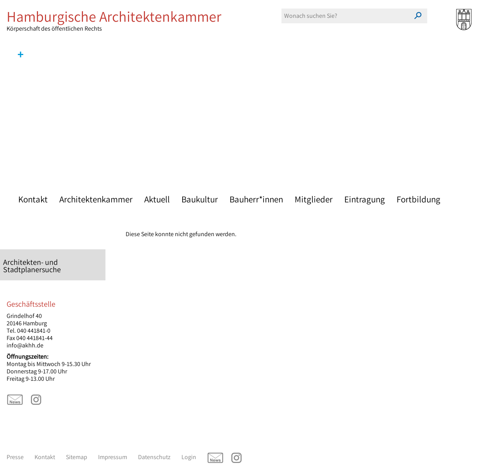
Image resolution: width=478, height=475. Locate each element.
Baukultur (199, 199)
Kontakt (33, 199)
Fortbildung (418, 199)
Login (188, 457)
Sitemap (76, 457)
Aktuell (157, 199)
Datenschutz (154, 457)
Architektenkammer (96, 199)
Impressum (112, 457)
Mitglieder (314, 199)
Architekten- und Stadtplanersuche (32, 266)
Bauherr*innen (256, 199)
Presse (15, 457)
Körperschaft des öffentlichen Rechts (123, 21)
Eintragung (364, 199)
